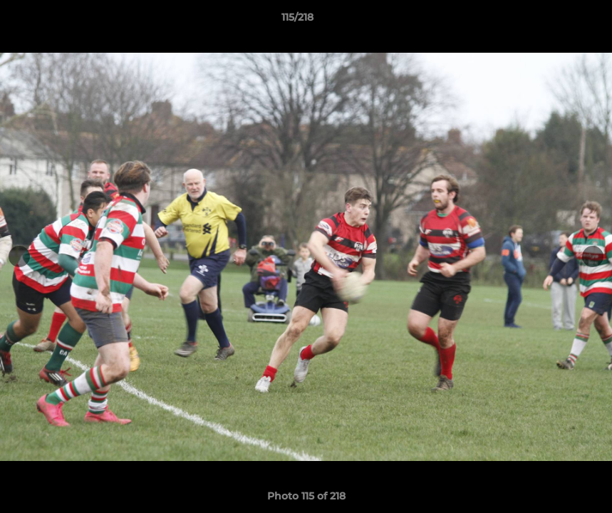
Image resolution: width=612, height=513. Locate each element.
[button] (552, 20)
